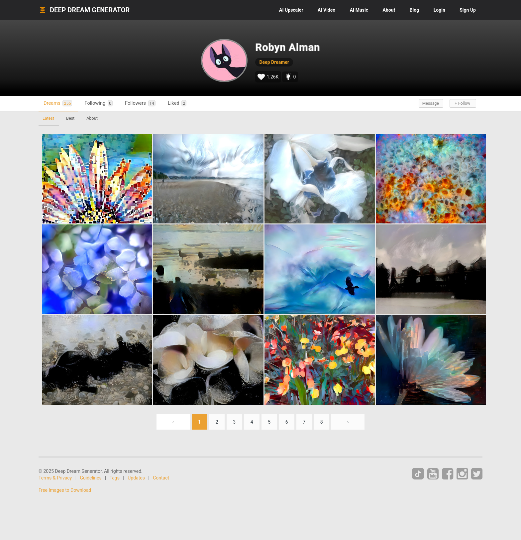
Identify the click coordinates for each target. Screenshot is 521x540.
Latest (48, 118)
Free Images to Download (65, 490)
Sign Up (468, 10)
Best (70, 118)
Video (326, 10)
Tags (115, 477)
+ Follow (462, 103)
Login (439, 10)
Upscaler (291, 10)
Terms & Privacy (55, 477)
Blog (414, 10)
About (388, 10)
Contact (161, 477)
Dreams (58, 103)
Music (359, 10)
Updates (136, 477)
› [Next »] (348, 422)
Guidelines (91, 477)
